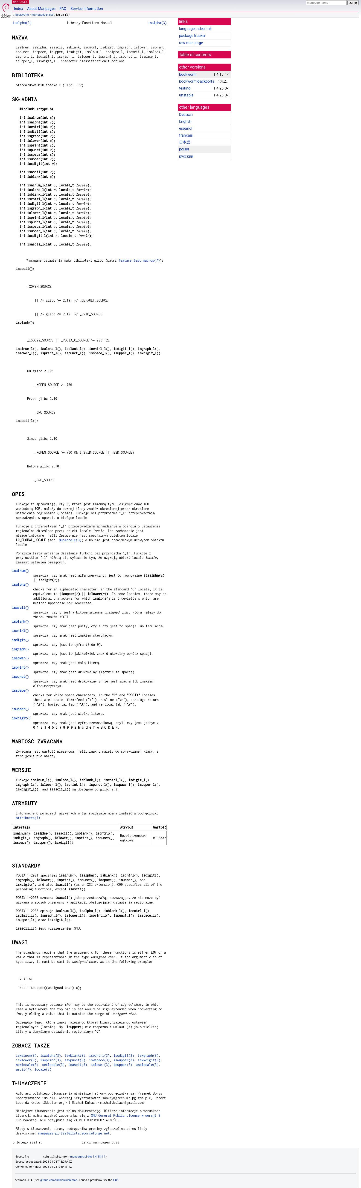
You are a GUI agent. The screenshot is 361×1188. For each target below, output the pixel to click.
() (20, 571)
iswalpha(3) (50, 1055)
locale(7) (43, 1069)
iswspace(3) (99, 1060)
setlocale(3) (53, 1065)
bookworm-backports (196, 81)
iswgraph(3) (148, 1055)
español (185, 128)
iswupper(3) (124, 1060)
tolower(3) (100, 1065)
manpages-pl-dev (42, 14)
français (186, 135)
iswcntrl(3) (99, 1055)
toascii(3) (77, 1065)
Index (18, 8)
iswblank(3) (75, 1055)
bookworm (22, 14)
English (185, 121)
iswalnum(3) (26, 1055)
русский (186, 156)
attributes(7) (28, 818)
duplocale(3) (70, 540)
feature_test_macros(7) (139, 260)
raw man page (191, 43)
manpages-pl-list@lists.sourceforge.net (74, 1133)
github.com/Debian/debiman (59, 1180)
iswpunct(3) (75, 1060)
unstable (186, 95)
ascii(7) (23, 1069)
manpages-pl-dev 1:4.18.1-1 (88, 1156)
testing (184, 88)
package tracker (192, 35)
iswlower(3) (26, 1060)
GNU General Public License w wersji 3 (125, 1115)
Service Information (86, 8)
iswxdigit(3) (149, 1060)
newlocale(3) (27, 1065)
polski (184, 149)
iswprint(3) (50, 1060)
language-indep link (195, 29)
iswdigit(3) (124, 1055)
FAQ (63, 8)
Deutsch (186, 114)
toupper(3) (123, 1065)
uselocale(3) (147, 1065)
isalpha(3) (22, 23)
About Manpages (41, 8)
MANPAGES (20, 1)
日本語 (184, 142)
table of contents (195, 54)
